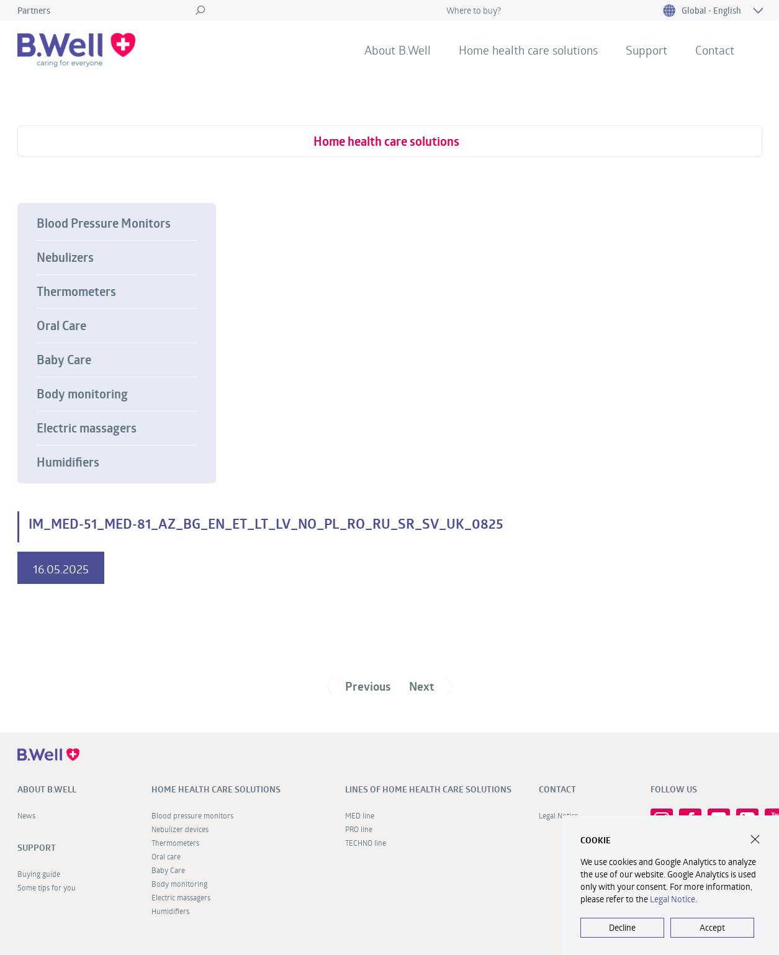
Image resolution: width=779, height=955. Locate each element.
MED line (359, 815)
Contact (714, 50)
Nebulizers (65, 257)
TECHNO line (365, 843)
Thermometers (76, 291)
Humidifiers (68, 462)
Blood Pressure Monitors (104, 223)
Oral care (166, 856)
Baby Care (64, 360)
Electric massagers (87, 428)
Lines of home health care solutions (428, 789)
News (26, 815)
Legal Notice (672, 899)
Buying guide (38, 874)
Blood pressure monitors (192, 815)
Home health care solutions (528, 50)
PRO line (358, 829)
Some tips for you (46, 887)
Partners (33, 10)
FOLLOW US (674, 789)
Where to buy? (473, 10)
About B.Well (397, 50)
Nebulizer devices (180, 829)
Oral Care (61, 325)
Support (646, 50)
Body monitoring (82, 394)
